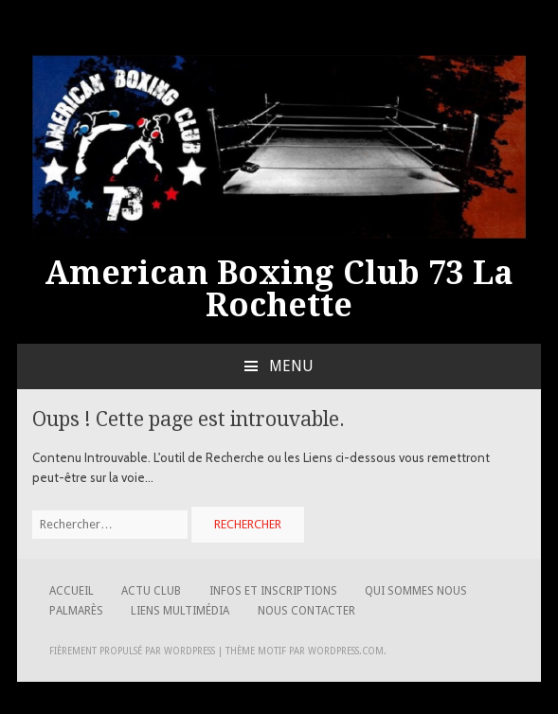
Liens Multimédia (180, 610)
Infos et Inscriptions (273, 591)
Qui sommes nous (416, 591)
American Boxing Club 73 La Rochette (279, 289)
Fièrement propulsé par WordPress (132, 651)
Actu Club (151, 591)
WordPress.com (346, 651)
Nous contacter (306, 610)
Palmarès (76, 610)
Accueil (71, 591)
